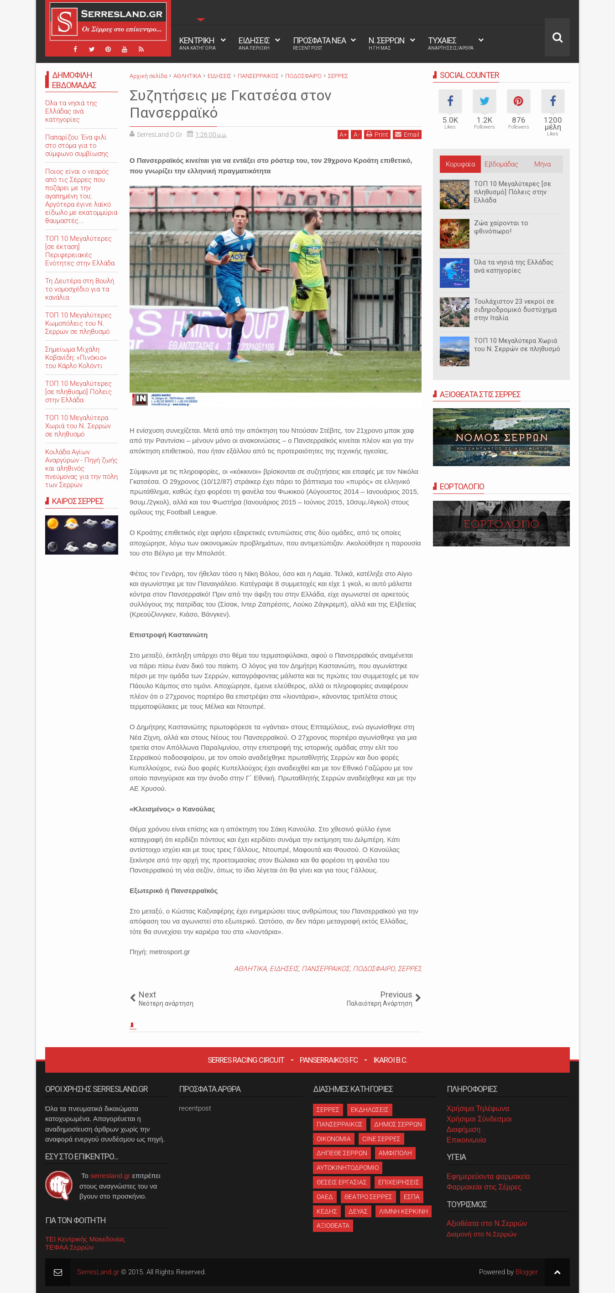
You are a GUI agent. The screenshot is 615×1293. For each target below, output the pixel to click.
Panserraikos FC (329, 1060)
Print (377, 134)
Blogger (527, 1272)
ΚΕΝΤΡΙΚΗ (197, 43)
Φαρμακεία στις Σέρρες (484, 1187)
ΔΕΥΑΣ (358, 1211)
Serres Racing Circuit (246, 1060)
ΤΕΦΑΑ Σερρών (69, 1247)
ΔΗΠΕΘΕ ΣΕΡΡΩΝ (342, 1153)
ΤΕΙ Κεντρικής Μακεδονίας (85, 1239)
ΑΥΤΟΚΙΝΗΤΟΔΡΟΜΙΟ (348, 1167)
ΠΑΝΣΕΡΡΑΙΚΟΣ (325, 969)
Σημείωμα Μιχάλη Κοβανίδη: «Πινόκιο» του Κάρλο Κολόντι (76, 357)
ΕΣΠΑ (412, 1196)
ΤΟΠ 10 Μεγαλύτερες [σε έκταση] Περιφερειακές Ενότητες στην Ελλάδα (80, 250)
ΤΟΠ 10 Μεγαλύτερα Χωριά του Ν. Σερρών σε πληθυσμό (517, 345)
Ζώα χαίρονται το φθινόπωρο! (501, 227)
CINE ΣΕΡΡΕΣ (381, 1138)
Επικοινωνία (466, 1140)
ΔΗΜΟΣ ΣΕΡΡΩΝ (398, 1124)
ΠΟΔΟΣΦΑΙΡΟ (374, 969)
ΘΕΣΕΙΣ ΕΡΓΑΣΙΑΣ (342, 1182)
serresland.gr (110, 1175)
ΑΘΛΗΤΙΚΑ (250, 969)
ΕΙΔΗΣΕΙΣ (254, 43)
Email (407, 134)
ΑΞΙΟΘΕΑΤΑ (333, 1225)
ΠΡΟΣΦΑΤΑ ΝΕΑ (319, 43)
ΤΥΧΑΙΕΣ (451, 43)
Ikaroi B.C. (390, 1060)
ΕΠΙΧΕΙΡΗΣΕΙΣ (398, 1182)
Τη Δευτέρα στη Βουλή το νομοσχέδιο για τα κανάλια (79, 289)
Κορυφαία (460, 164)
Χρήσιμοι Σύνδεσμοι (479, 1119)
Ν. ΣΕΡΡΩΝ (387, 43)
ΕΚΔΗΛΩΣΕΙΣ (370, 1109)
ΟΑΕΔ (325, 1196)
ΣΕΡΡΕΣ (410, 969)
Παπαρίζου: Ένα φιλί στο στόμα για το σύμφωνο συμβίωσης (77, 145)
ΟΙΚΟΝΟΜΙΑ (334, 1138)
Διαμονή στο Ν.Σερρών (482, 1234)
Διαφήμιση (463, 1129)
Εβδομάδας (501, 164)
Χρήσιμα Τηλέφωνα (478, 1108)
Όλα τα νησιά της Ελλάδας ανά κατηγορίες (513, 266)
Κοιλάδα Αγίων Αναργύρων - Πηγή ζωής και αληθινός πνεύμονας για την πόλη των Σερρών (81, 468)
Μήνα (542, 164)
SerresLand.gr (98, 1272)
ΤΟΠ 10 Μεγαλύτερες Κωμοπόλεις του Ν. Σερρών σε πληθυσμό (78, 323)
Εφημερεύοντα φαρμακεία (488, 1176)
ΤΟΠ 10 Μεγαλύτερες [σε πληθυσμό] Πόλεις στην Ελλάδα (512, 192)
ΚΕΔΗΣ (327, 1211)
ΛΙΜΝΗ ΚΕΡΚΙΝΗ (403, 1211)
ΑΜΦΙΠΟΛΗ (395, 1153)
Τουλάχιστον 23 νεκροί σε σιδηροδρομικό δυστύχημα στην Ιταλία (515, 309)
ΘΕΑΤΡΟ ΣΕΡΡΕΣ (368, 1196)
